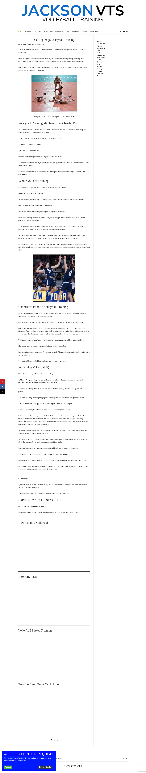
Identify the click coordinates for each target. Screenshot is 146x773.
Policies (99, 76)
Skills (98, 50)
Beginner (100, 66)
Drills (67, 31)
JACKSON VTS (73, 766)
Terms (99, 60)
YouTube (58, 758)
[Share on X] (2, 391)
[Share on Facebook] (2, 386)
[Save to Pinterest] (2, 381)
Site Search (37, 31)
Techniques (94, 31)
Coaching (100, 73)
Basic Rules (59, 31)
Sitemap (28, 31)
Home (20, 31)
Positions (75, 31)
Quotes (84, 31)
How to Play (48, 31)
